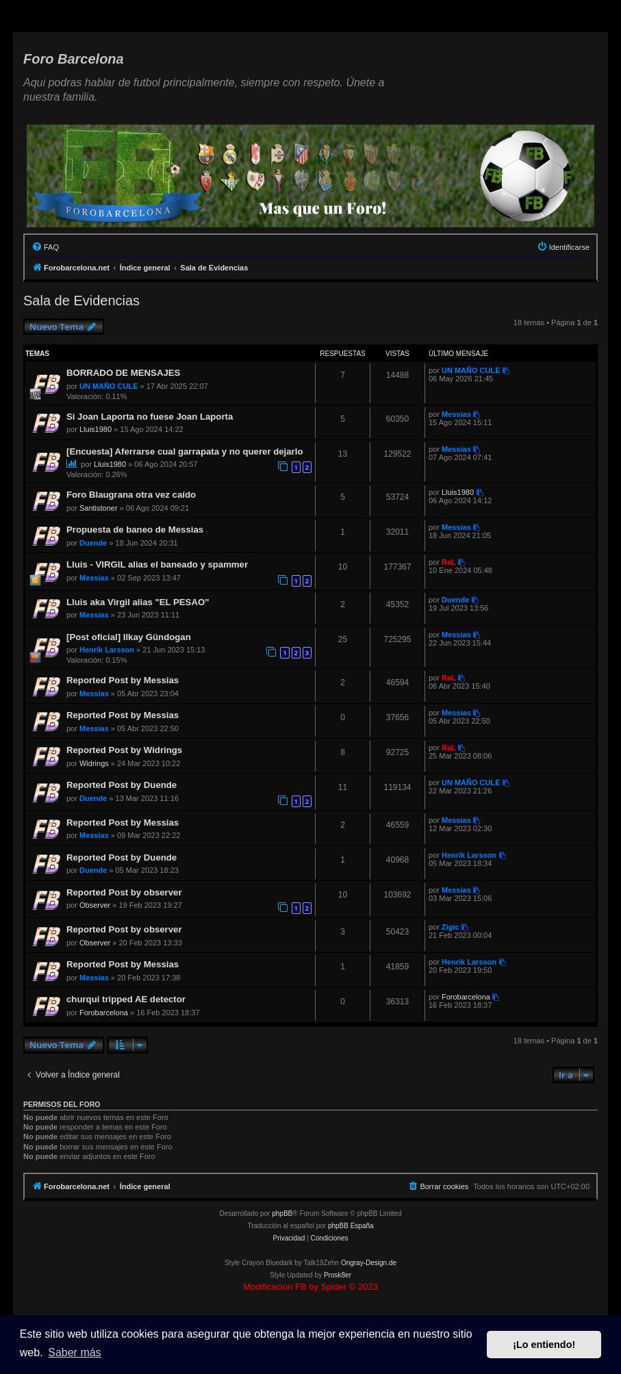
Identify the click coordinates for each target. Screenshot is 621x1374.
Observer (94, 905)
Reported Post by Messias (122, 680)
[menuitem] (45, 247)
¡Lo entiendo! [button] (544, 1344)
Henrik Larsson (106, 650)
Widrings (94, 763)
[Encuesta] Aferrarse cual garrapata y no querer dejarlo (184, 451)
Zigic (450, 927)
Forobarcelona (103, 1012)
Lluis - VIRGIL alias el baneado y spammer (157, 564)
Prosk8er (337, 1275)
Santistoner (98, 508)
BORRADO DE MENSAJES (123, 373)
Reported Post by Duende (121, 785)
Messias (456, 414)
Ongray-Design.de (368, 1263)
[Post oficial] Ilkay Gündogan (128, 637)
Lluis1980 (95, 429)
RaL (449, 562)
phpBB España (351, 1226)
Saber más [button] (74, 1352)
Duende (93, 543)
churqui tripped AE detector (126, 999)
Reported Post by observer (124, 892)
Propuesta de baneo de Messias (134, 529)
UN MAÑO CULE (108, 386)
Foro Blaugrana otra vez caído (131, 494)
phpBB (282, 1213)
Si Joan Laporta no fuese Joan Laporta (149, 416)
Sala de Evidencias (81, 300)
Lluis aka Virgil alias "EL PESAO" (137, 602)
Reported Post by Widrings (124, 750)
